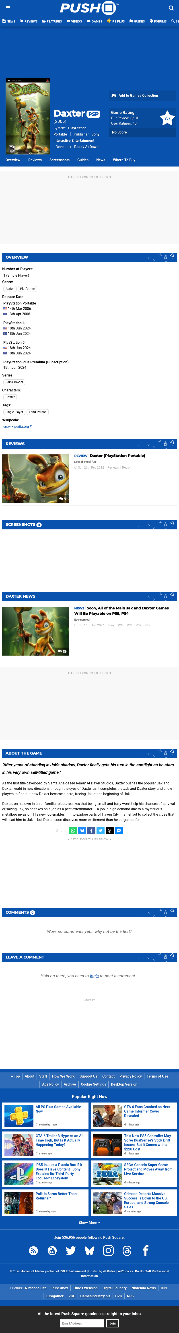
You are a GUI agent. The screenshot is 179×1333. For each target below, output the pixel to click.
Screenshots (59, 160)
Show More (89, 1223)
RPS (130, 1296)
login (94, 975)
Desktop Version (124, 1084)
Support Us (88, 1076)
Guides (82, 160)
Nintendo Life (36, 1288)
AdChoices (125, 1271)
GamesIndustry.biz (95, 1296)
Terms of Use (157, 1076)
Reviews (35, 160)
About (29, 1076)
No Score (119, 132)
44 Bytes (109, 1271)
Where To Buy (124, 160)
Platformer (27, 289)
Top (15, 1076)
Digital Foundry (115, 1288)
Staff (43, 1076)
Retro (126, 467)
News (100, 160)
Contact (108, 1076)
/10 (134, 118)
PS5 (120, 625)
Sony (111, 625)
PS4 (129, 625)
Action (10, 289)
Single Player (14, 412)
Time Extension (85, 1288)
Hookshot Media (32, 1271)
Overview (13, 160)
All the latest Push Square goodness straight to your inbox (90, 1313)
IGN (164, 1288)
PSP (147, 625)
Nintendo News (144, 1288)
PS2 (138, 625)
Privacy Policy (130, 1076)
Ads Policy (50, 1084)
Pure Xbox (59, 1288)
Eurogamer (55, 1296)
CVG (118, 1296)
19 (62, 651)
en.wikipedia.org (18, 426)
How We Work (63, 1076)
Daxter (76, 113)
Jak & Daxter (14, 382)
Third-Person (38, 412)
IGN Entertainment (73, 1271)
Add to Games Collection (134, 96)
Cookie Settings (93, 1084)
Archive (70, 1084)
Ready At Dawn (86, 147)
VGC (71, 1296)
